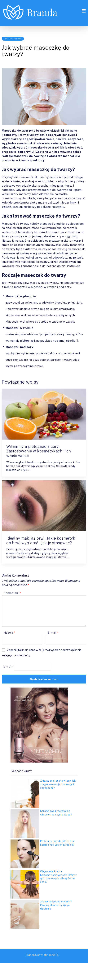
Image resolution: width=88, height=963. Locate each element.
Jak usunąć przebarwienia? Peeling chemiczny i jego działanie (56, 905)
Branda (30, 954)
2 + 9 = (9, 666)
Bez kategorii (13, 39)
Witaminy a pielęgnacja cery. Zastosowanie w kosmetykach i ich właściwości (38, 451)
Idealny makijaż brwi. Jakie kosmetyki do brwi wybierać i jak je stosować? (41, 540)
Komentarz (12, 593)
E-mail (53, 632)
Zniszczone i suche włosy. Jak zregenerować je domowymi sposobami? (58, 784)
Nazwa (9, 632)
